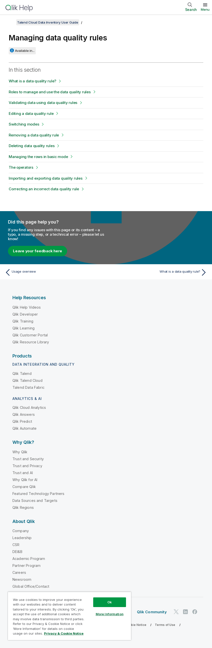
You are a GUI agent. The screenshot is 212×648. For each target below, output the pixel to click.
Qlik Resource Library (30, 342)
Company (20, 531)
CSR (15, 545)
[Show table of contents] (10, 22)
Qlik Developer (25, 314)
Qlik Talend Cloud (27, 380)
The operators (21, 167)
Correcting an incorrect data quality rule (44, 189)
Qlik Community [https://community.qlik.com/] (152, 612)
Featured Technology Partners (38, 493)
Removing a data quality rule (34, 135)
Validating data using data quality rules (43, 102)
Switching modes (24, 124)
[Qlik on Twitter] (176, 612)
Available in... (25, 51)
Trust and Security (28, 459)
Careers (19, 572)
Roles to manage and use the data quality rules (50, 92)
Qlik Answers (23, 414)
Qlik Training (22, 321)
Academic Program (28, 558)
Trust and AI (22, 473)
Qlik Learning (23, 328)
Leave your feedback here (37, 251)
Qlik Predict (22, 421)
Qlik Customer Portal (30, 335)
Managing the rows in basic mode (38, 156)
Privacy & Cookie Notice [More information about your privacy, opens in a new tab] (64, 633)
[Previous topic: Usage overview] (54, 272)
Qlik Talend (22, 373)
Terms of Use (165, 625)
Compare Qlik (24, 487)
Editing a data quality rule (31, 113)
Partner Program (26, 565)
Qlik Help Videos (26, 307)
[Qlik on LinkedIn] (185, 612)
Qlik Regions (23, 507)
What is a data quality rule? (32, 81)
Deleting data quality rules (31, 145)
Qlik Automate (24, 428)
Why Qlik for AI (24, 480)
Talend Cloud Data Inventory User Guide (47, 22)
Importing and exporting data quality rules (46, 178)
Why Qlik (19, 452)
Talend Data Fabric (28, 387)
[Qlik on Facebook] (195, 612)
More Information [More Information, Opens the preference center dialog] (110, 614)
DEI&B (17, 552)
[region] (69, 616)
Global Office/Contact (30, 586)
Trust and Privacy (27, 466)
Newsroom (21, 579)
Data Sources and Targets (34, 500)
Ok (109, 602)
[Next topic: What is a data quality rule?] (158, 272)
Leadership (22, 538)
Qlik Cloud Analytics (29, 407)
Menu (205, 9)
